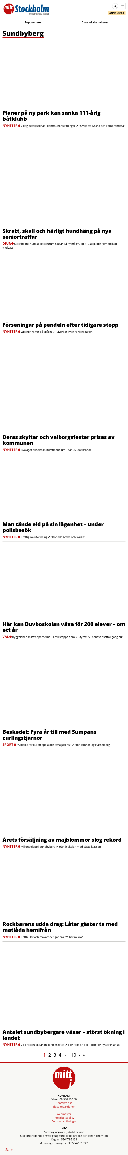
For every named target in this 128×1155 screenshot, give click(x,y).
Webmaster (64, 1114)
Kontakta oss (64, 1103)
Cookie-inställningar (64, 1121)
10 (73, 1054)
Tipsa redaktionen (64, 1106)
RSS (10, 1149)
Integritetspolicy (64, 1118)
